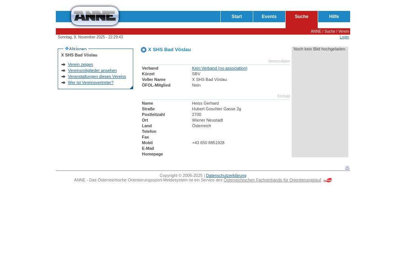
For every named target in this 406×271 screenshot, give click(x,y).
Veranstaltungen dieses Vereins (97, 76)
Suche (301, 16)
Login (344, 37)
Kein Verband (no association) (220, 68)
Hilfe (334, 16)
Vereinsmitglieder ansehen (92, 70)
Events (269, 16)
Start (237, 16)
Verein (343, 31)
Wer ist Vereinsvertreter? (91, 82)
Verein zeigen (80, 64)
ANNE (316, 31)
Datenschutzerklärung (226, 175)
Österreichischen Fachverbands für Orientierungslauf (272, 180)
